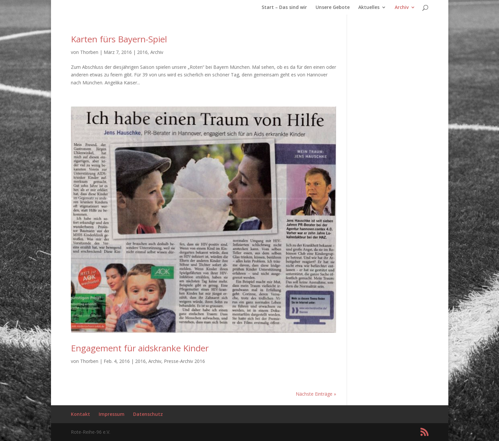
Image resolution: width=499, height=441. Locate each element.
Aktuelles (368, 7)
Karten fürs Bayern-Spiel (119, 39)
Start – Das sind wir (284, 7)
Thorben (89, 52)
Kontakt (80, 414)
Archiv (402, 7)
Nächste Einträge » (316, 394)
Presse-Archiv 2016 (184, 361)
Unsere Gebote (333, 7)
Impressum (112, 414)
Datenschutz (148, 414)
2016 (142, 52)
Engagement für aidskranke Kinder (140, 348)
